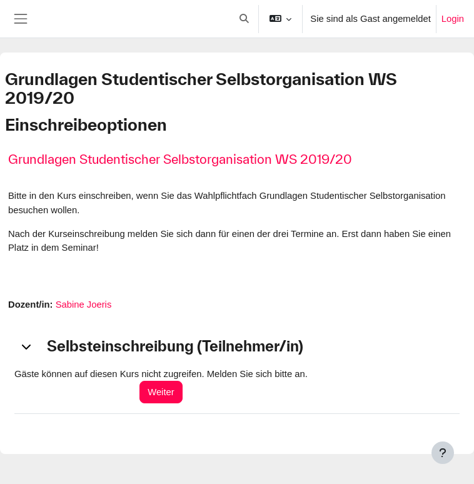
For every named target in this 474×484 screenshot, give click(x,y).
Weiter (161, 392)
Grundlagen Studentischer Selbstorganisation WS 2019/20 (180, 159)
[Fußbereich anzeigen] (442, 452)
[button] (244, 19)
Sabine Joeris (84, 305)
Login (452, 19)
